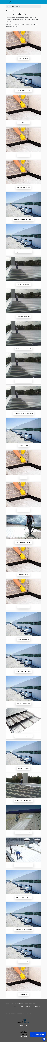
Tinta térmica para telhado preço (23, 897)
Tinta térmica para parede (23, 639)
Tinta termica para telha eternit (23, 703)
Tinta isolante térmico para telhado (23, 381)
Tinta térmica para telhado (23, 768)
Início (15, 1006)
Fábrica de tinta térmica (23, 155)
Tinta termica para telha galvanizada (23, 736)
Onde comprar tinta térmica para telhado (23, 219)
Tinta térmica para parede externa (23, 671)
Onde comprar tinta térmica (23, 187)
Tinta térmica (23, 477)
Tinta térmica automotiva (23, 510)
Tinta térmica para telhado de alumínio (23, 800)
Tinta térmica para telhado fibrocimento (23, 865)
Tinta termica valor (23, 994)
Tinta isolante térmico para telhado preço (23, 413)
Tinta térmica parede (23, 962)
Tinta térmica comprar (23, 574)
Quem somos (28, 1006)
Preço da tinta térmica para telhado (23, 251)
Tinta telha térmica (23, 445)
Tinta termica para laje (23, 607)
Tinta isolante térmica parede (23, 284)
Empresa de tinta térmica (23, 122)
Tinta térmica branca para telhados (23, 542)
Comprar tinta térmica (23, 58)
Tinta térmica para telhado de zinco (23, 832)
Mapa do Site (37, 1006)
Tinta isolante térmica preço (23, 316)
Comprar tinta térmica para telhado (23, 90)
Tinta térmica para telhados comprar (23, 929)
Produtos (20, 1006)
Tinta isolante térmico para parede (23, 348)
